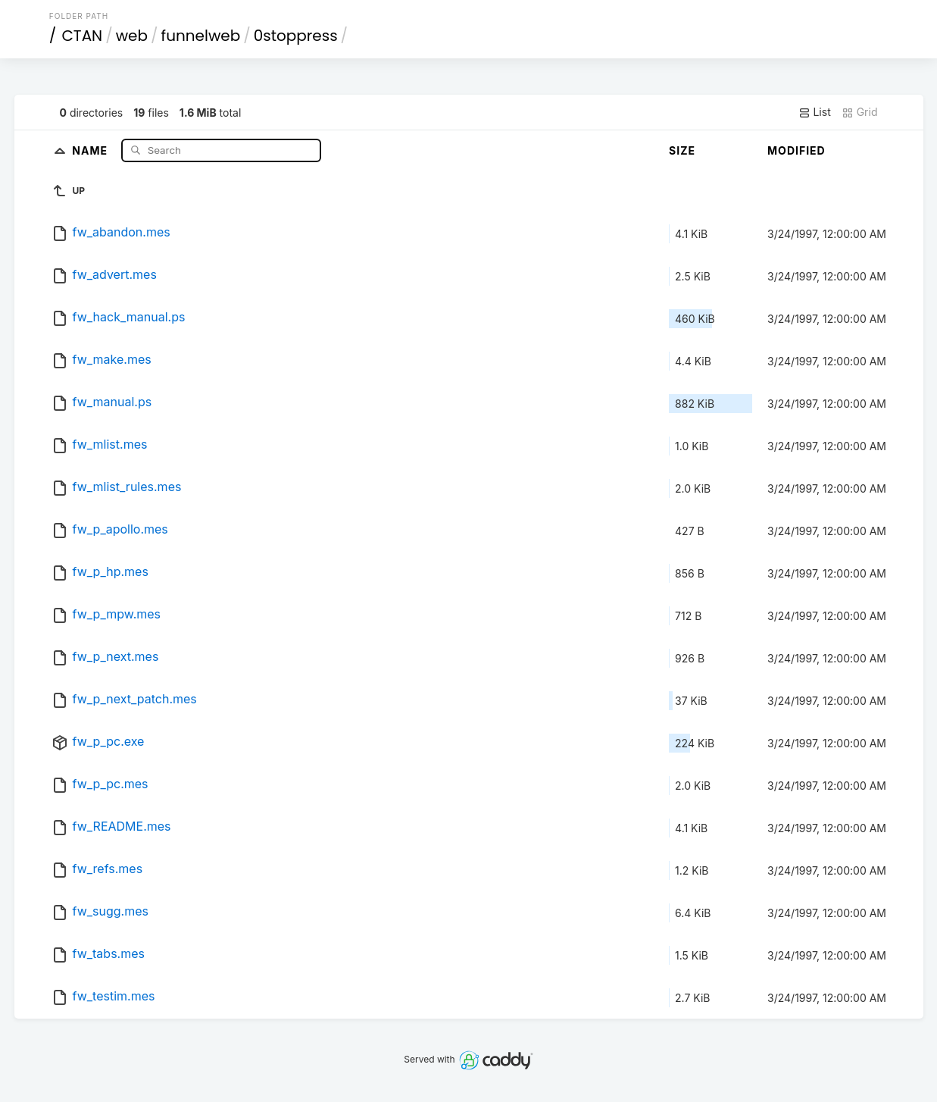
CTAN (81, 35)
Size (682, 150)
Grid (860, 112)
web (132, 35)
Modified (796, 150)
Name (91, 149)
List (814, 112)
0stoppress (296, 35)
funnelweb (201, 35)
